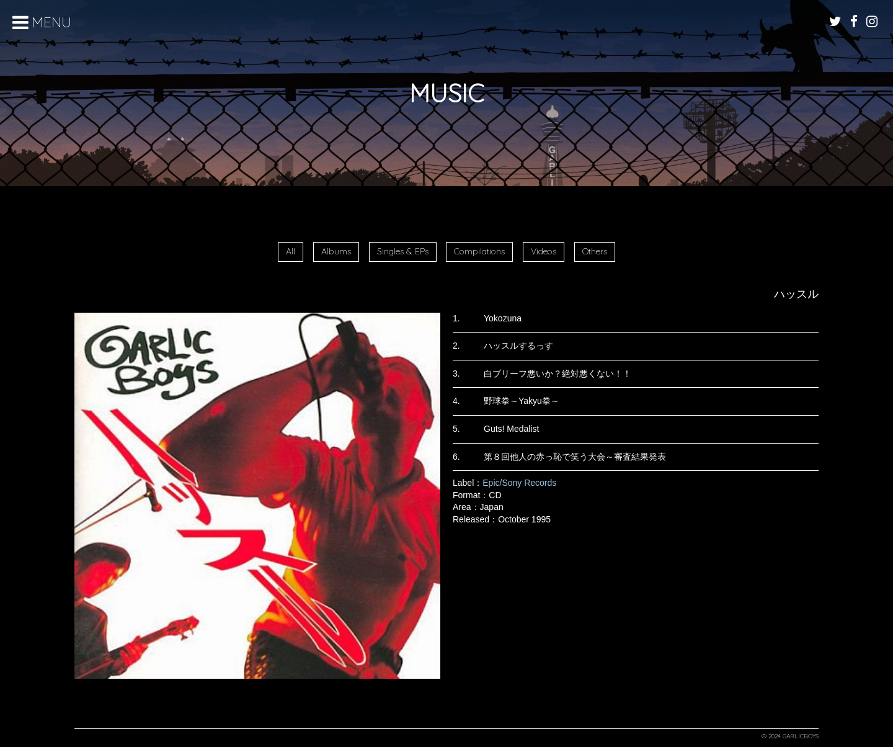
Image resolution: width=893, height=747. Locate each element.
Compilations (479, 251)
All (290, 251)
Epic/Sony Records (519, 483)
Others (594, 251)
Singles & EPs (403, 251)
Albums (336, 251)
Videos (543, 251)
